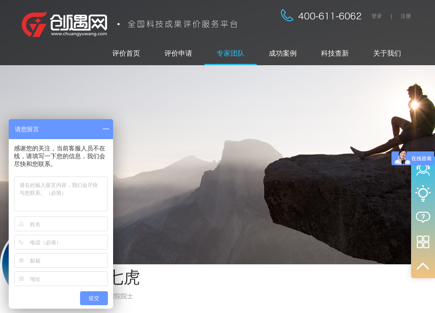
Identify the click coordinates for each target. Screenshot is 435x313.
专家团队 (230, 53)
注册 (406, 16)
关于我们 (387, 53)
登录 (376, 16)
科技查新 (335, 53)
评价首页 (126, 53)
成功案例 (283, 53)
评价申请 (178, 53)
